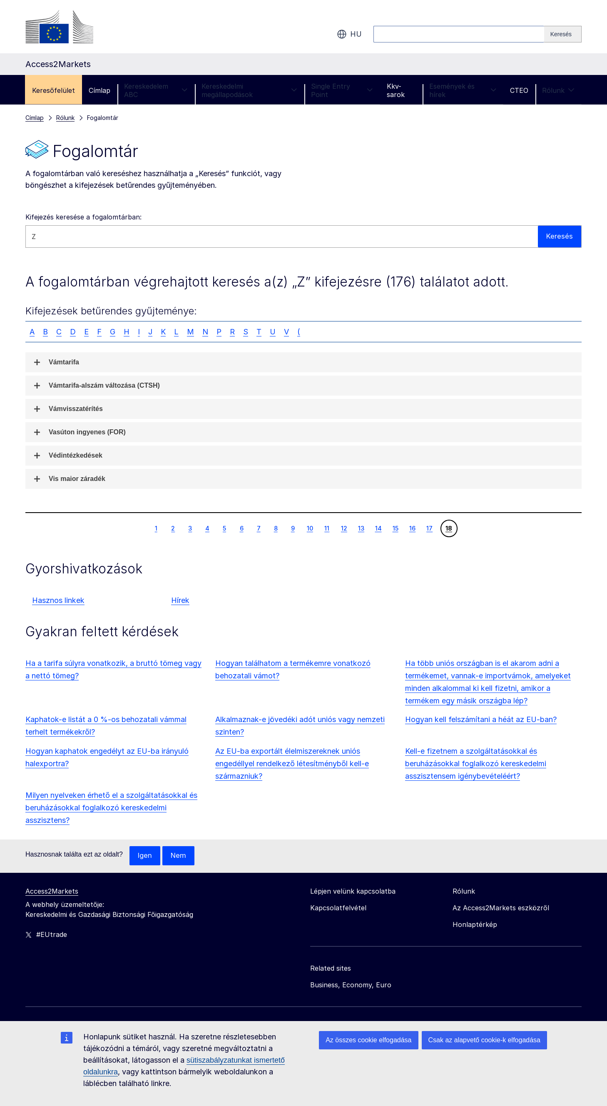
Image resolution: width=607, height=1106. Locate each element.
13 (361, 528)
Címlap (99, 90)
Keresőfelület (53, 90)
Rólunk (558, 90)
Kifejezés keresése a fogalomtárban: (83, 217)
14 (378, 528)
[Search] (563, 34)
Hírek (180, 600)
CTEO (519, 90)
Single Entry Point (342, 90)
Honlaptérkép (475, 925)
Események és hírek (462, 90)
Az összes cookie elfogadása (368, 1040)
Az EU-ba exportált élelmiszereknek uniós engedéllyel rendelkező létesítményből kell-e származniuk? (292, 763)
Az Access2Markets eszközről (501, 908)
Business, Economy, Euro (350, 985)
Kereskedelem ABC (156, 90)
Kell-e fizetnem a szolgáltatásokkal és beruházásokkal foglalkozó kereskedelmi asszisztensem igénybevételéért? (475, 763)
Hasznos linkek (58, 600)
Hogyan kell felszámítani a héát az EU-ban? (481, 719)
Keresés (559, 236)
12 (344, 528)
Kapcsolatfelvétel (338, 908)
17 (429, 528)
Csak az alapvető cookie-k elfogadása (484, 1040)
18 (448, 528)
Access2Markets (51, 891)
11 (326, 528)
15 (395, 528)
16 (412, 528)
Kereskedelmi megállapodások (249, 90)
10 (309, 528)
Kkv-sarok (396, 90)
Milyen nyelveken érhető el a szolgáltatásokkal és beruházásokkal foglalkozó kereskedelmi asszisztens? (111, 808)
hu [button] (349, 34)
